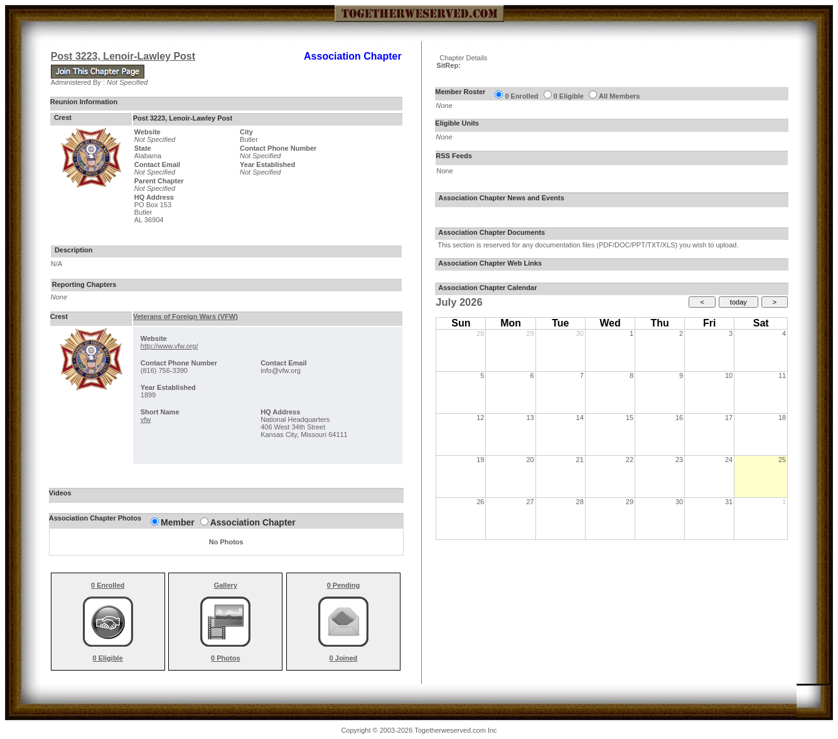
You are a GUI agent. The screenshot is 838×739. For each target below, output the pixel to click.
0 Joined (344, 658)
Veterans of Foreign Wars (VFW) (185, 316)
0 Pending (343, 585)
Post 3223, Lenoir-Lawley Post (123, 56)
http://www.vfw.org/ (169, 346)
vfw (146, 419)
